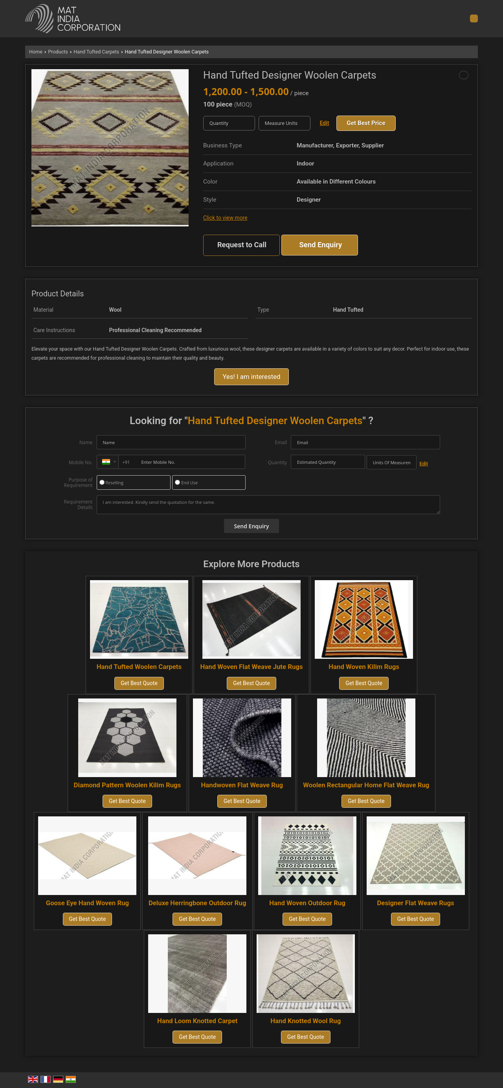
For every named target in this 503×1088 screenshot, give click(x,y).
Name (86, 442)
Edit (324, 123)
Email (281, 442)
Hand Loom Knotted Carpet (197, 1021)
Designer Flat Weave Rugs (415, 903)
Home (35, 52)
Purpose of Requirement (78, 482)
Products (58, 52)
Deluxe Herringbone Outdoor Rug (197, 903)
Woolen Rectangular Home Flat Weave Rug (366, 785)
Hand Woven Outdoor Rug (307, 903)
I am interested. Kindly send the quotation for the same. (268, 504)
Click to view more (225, 218)
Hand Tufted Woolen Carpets (139, 667)
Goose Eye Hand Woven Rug (87, 903)
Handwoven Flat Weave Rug (242, 785)
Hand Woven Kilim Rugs (364, 667)
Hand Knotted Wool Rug (305, 1021)
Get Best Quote (139, 683)
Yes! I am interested (251, 376)
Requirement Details (78, 504)
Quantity (277, 462)
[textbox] (284, 123)
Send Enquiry (320, 245)
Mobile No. (81, 462)
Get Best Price (366, 123)
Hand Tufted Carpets (96, 52)
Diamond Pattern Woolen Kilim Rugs (127, 785)
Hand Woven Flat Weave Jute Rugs (251, 667)
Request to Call (241, 245)
